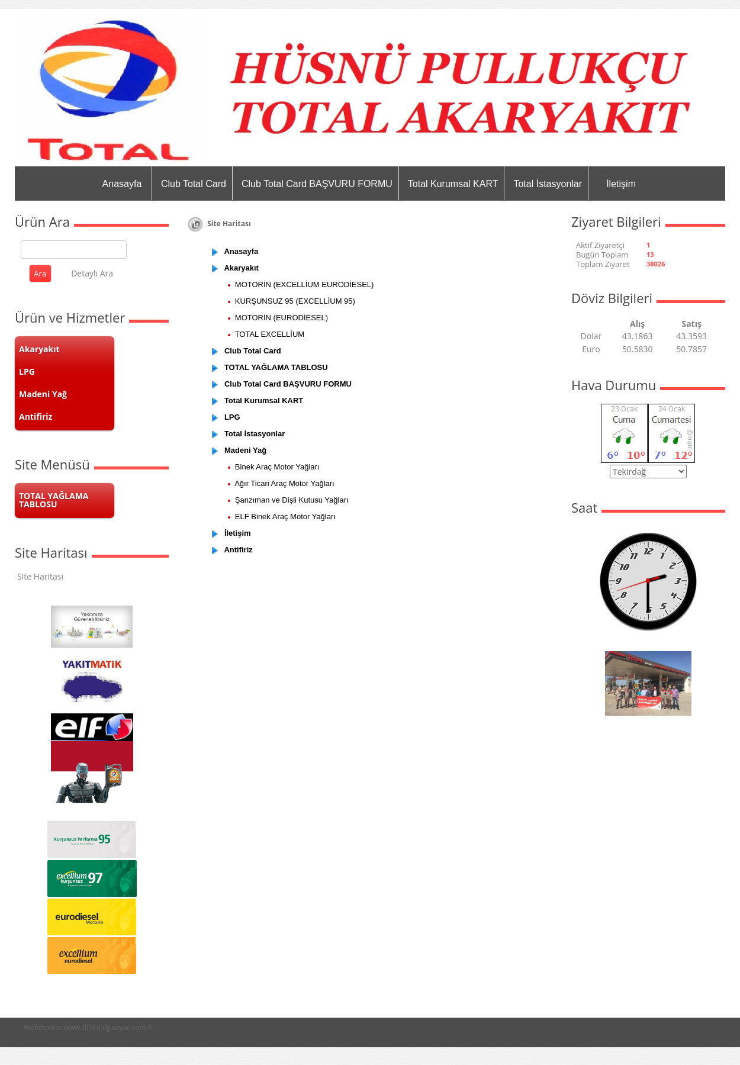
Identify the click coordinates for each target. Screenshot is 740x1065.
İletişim (621, 184)
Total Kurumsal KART (453, 184)
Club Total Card (193, 184)
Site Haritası (40, 576)
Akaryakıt (39, 349)
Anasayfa (122, 184)
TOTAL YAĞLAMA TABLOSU (54, 500)
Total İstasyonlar (547, 184)
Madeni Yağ (43, 394)
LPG (27, 371)
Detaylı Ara (92, 273)
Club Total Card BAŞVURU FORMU (317, 184)
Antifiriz (35, 416)
